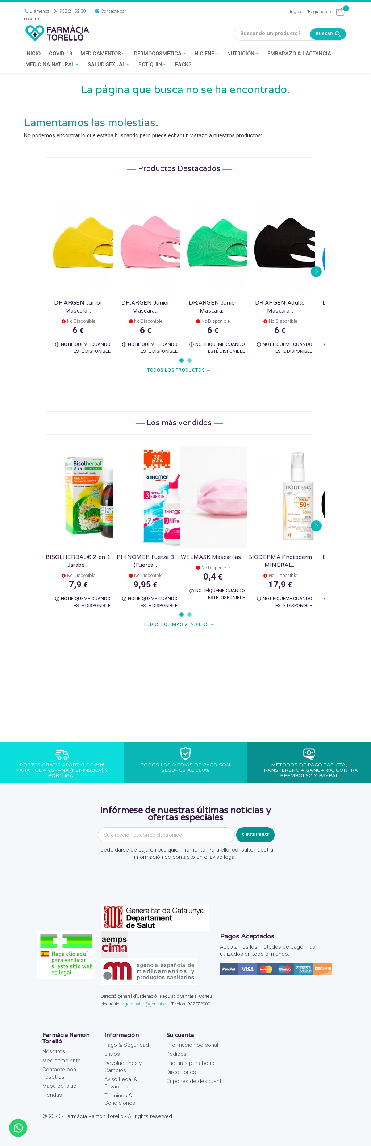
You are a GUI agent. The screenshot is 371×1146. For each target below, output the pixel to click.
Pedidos (176, 1054)
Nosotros (53, 1051)
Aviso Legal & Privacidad (120, 1083)
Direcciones (181, 1072)
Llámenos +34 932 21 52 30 (55, 11)
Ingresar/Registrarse (310, 11)
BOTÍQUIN (152, 65)
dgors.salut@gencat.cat (145, 1004)
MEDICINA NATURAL (52, 65)
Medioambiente (61, 1060)
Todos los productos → (179, 370)
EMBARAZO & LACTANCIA (301, 54)
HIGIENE (207, 54)
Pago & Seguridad (126, 1045)
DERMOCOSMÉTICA (160, 54)
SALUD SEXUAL (109, 65)
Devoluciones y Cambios (123, 1067)
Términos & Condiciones (119, 1099)
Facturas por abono (190, 1063)
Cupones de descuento (195, 1081)
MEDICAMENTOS (103, 54)
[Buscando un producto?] (290, 34)
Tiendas (52, 1095)
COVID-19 (60, 54)
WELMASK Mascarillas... (213, 557)
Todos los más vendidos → (179, 624)
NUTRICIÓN (243, 54)
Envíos (112, 1054)
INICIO (33, 54)
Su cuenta (180, 1035)
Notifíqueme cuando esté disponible (83, 348)
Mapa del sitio (59, 1086)
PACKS (183, 65)
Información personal (192, 1045)
